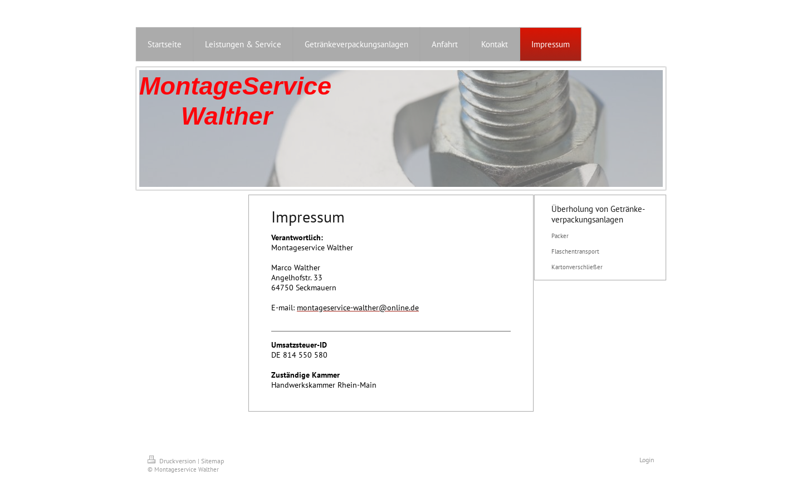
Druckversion (173, 461)
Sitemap (212, 461)
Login (646, 460)
